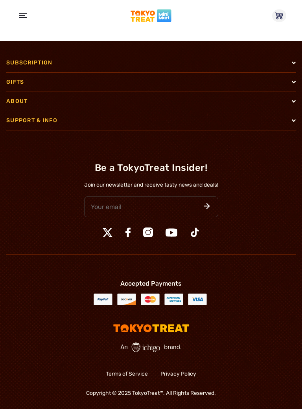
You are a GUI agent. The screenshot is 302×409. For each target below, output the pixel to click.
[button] (207, 207)
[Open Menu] (23, 16)
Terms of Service (127, 373)
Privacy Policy (178, 373)
